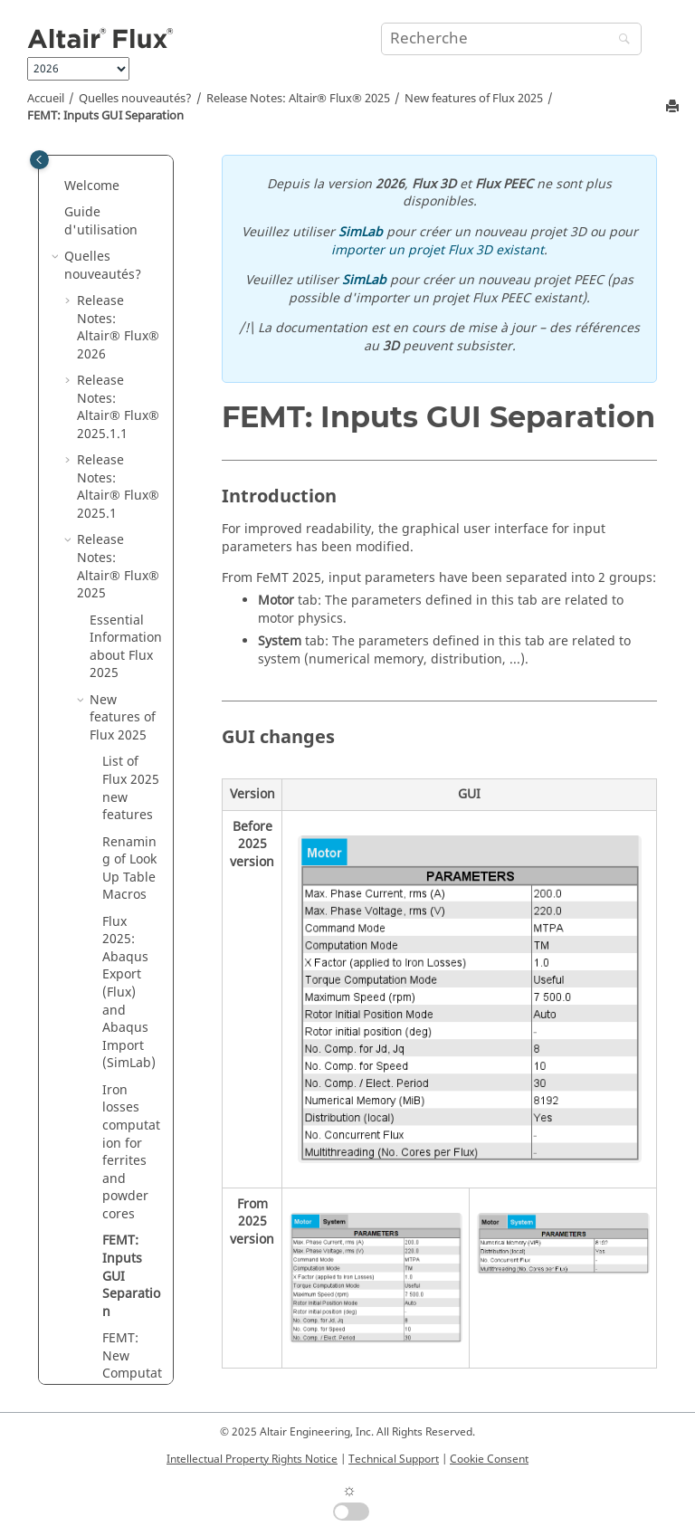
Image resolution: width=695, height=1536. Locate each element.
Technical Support (393, 1459)
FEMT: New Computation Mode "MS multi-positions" (132, 558)
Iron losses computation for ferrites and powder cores (131, 310)
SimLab (360, 232)
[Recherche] (620, 40)
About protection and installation (123, 842)
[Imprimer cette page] (674, 107)
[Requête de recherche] (511, 39)
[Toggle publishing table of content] (39, 159)
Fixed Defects (112, 701)
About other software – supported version (126, 763)
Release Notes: (298, 99)
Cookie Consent (489, 1459)
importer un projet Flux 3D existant (437, 250)
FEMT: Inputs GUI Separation (105, 116)
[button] (95, 249)
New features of (474, 99)
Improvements (124, 656)
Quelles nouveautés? (135, 99)
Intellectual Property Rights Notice (252, 1459)
